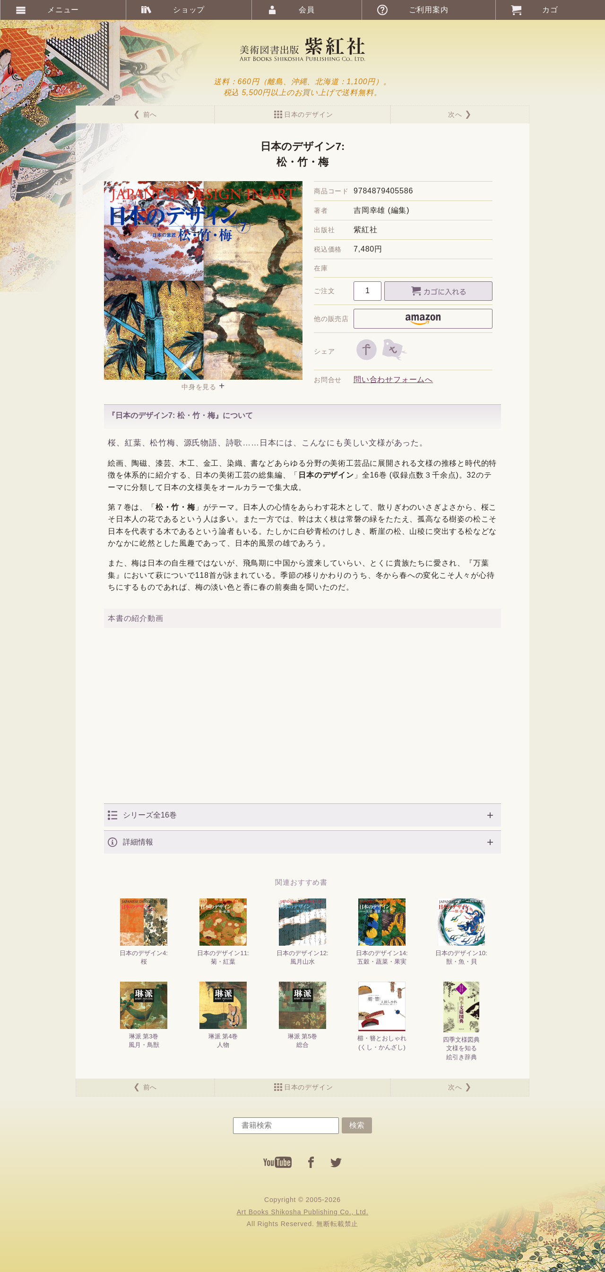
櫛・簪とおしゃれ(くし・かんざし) (381, 1016)
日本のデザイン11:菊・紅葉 (223, 931)
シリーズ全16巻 (150, 815)
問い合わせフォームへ (393, 379)
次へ (455, 114)
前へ (150, 114)
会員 (307, 10)
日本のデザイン (308, 114)
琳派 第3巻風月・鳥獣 (143, 1015)
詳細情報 (138, 842)
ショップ (189, 10)
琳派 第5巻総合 (302, 1015)
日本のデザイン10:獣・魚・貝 (461, 931)
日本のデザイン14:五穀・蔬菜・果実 (381, 931)
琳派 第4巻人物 (223, 1015)
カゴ (550, 10)
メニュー (63, 10)
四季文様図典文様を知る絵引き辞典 (461, 1021)
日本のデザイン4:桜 (144, 931)
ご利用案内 (429, 10)
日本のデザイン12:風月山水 (302, 931)
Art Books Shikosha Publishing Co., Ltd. (303, 1212)
